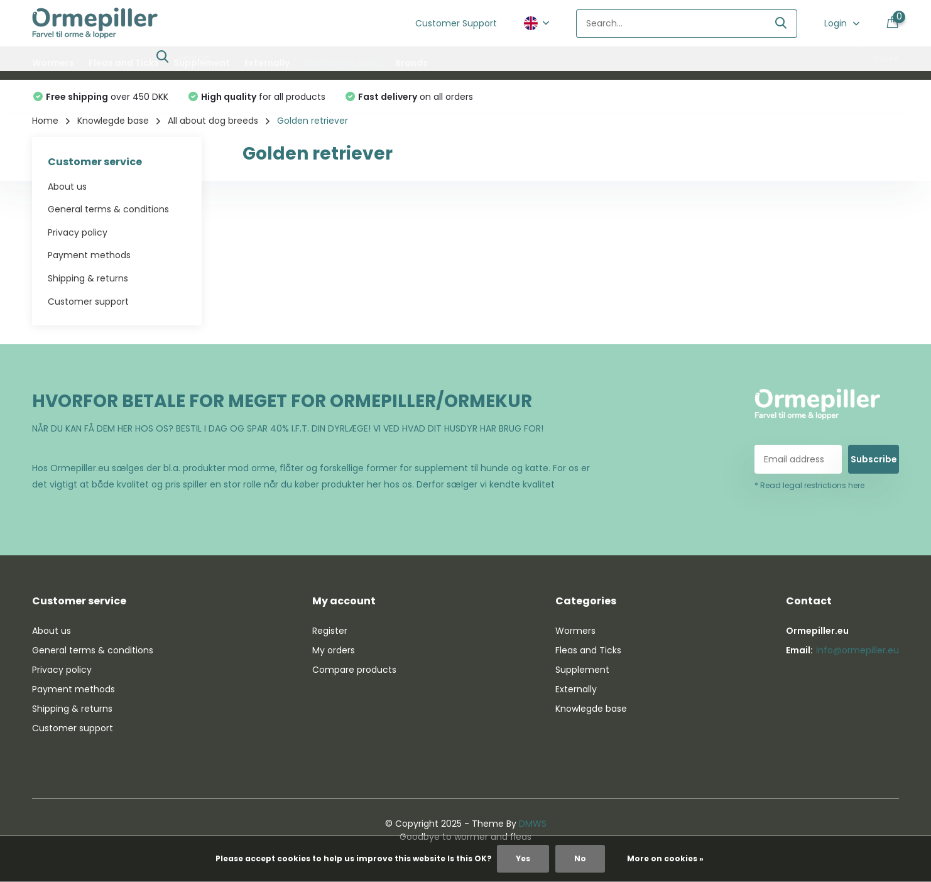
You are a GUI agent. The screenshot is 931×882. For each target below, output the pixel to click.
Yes (523, 858)
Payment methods (89, 255)
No (580, 858)
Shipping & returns (88, 278)
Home (45, 120)
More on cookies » (665, 858)
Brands (411, 63)
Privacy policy (77, 232)
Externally (267, 63)
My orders (333, 650)
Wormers (53, 63)
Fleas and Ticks (124, 63)
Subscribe (874, 459)
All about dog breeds (213, 120)
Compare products (354, 669)
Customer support (88, 301)
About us (67, 186)
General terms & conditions (108, 209)
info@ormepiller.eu (857, 650)
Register (329, 630)
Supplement (201, 63)
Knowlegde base (342, 63)
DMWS (533, 823)
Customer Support (456, 23)
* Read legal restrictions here (809, 485)
